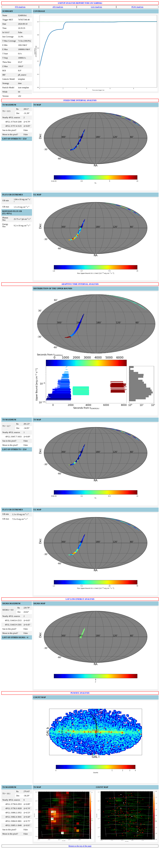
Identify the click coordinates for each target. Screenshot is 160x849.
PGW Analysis (137, 7)
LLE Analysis (96, 7)
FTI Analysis (20, 7)
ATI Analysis (57, 7)
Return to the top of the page (79, 846)
